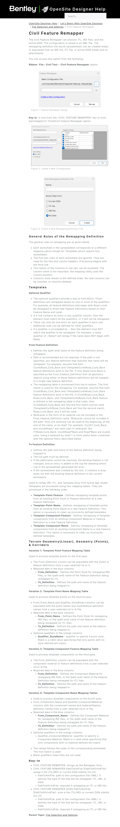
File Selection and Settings (48, 26)
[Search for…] (85, 16)
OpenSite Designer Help (43, 23)
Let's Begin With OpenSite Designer (81, 23)
